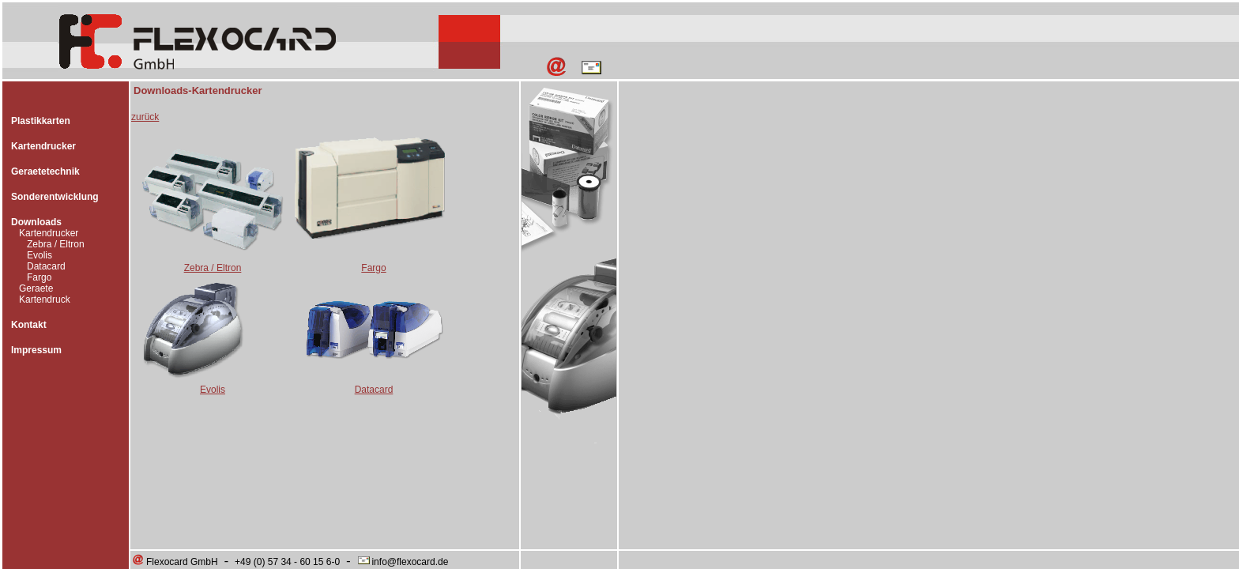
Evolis (39, 255)
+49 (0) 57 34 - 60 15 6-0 (287, 561)
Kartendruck (44, 299)
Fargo (39, 277)
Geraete (36, 288)
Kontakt (29, 324)
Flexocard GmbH (174, 561)
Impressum (36, 350)
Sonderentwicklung (55, 196)
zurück (145, 116)
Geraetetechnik (45, 171)
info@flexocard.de (402, 561)
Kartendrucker (43, 146)
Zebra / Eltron (56, 244)
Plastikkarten (40, 120)
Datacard (46, 266)
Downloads (36, 222)
